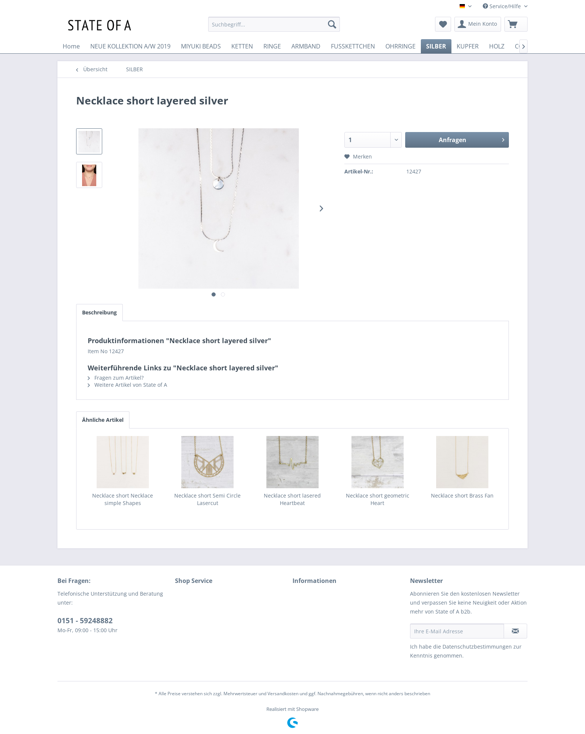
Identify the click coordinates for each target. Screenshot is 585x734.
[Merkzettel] (443, 24)
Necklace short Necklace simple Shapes (122, 499)
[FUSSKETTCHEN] (353, 46)
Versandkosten (283, 693)
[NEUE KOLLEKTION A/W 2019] (130, 46)
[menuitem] (274, 24)
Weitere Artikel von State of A (127, 384)
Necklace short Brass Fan (462, 495)
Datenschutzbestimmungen (477, 646)
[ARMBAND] (306, 46)
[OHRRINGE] (400, 46)
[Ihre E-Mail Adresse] (457, 631)
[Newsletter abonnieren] (515, 631)
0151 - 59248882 (85, 620)
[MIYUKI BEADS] (201, 46)
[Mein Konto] (477, 24)
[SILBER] (436, 46)
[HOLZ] (497, 46)
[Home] (71, 46)
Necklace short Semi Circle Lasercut (207, 499)
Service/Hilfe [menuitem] (502, 6)
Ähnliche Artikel (102, 419)
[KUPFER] (467, 46)
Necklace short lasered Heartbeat (292, 499)
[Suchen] (332, 24)
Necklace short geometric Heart (377, 499)
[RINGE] (272, 46)
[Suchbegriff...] (274, 24)
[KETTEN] (242, 46)
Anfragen (471, 139)
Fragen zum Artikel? (116, 377)
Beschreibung (99, 312)
